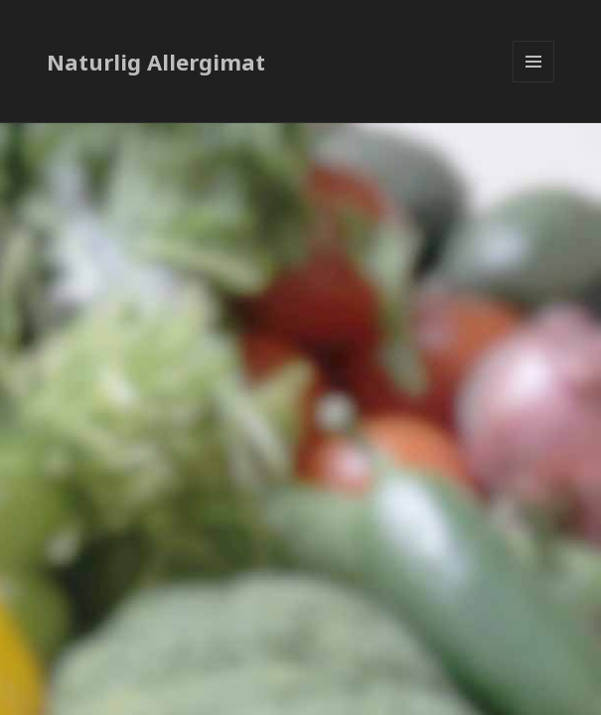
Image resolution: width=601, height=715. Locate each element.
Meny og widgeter (534, 81)
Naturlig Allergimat (156, 61)
